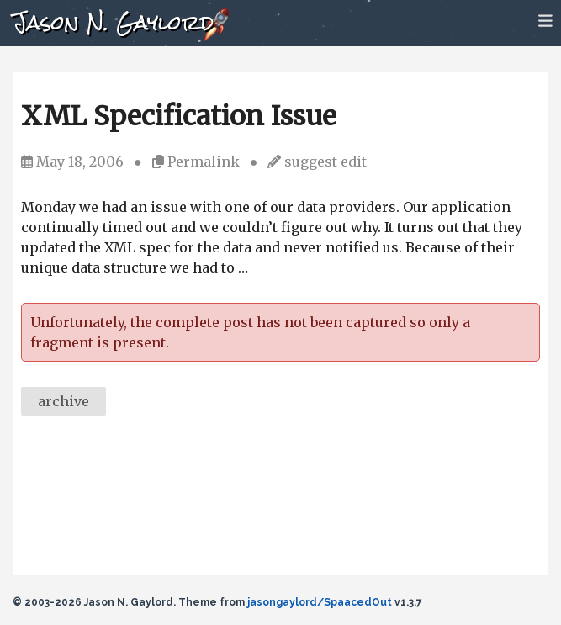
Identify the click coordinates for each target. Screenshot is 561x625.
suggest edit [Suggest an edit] (325, 161)
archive (63, 401)
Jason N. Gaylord (113, 22)
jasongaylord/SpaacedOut (319, 602)
